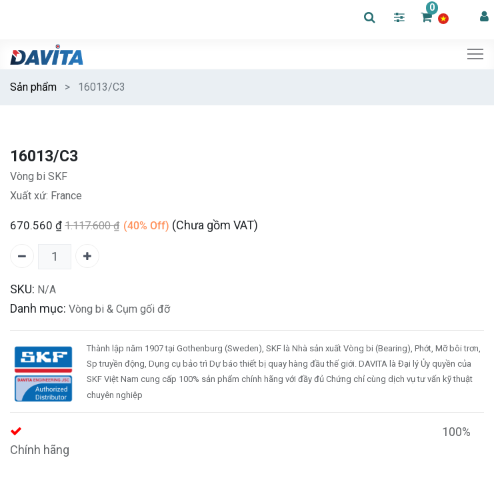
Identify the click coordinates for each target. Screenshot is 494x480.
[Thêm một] (87, 256)
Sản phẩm (33, 87)
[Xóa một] (22, 256)
